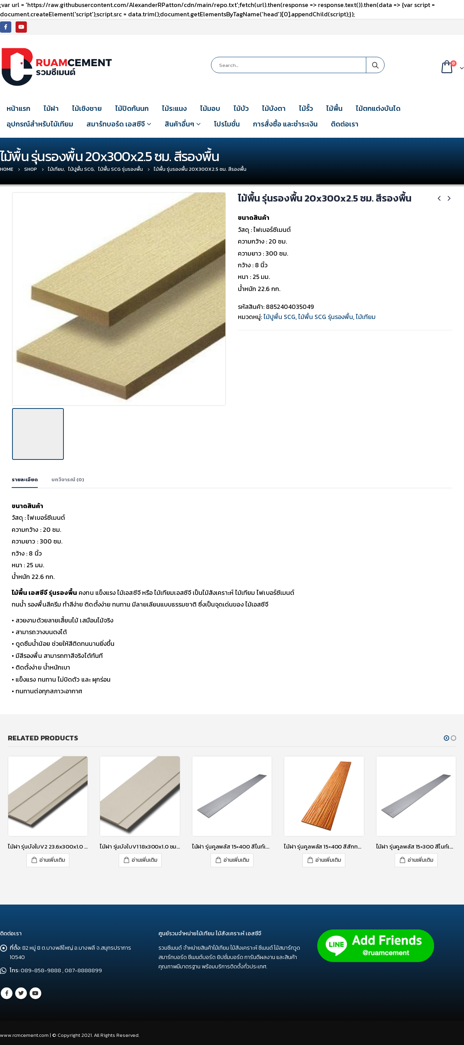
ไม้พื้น (334, 108)
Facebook (6, 990)
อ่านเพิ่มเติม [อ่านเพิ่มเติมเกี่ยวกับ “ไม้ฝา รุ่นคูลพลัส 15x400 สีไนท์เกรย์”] (236, 858)
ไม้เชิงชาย (87, 108)
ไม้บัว (241, 108)
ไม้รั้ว (306, 108)
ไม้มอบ (210, 108)
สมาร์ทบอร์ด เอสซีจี (115, 124)
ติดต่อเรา (345, 124)
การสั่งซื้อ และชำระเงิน (285, 124)
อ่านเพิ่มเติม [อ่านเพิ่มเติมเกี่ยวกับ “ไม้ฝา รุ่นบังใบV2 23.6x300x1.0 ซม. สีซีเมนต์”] (52, 858)
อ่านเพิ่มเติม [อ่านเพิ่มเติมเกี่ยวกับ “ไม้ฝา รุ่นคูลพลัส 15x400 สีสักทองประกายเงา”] (328, 858)
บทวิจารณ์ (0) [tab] (67, 477)
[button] (446, 736)
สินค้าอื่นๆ (179, 124)
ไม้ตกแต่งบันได (378, 108)
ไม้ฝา (51, 108)
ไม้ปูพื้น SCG (279, 316)
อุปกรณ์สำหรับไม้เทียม (40, 124)
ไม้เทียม (366, 316)
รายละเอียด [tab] (25, 477)
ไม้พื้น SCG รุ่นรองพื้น (325, 316)
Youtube (35, 990)
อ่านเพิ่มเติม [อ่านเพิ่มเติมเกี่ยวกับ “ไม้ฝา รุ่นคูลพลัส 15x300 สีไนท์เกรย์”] (420, 858)
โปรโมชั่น (227, 124)
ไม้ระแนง (174, 108)
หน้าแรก (18, 108)
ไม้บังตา (274, 108)
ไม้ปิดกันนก (132, 108)
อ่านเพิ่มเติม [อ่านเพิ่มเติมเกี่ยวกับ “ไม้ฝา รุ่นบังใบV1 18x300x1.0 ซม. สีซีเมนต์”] (144, 858)
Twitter (21, 990)
